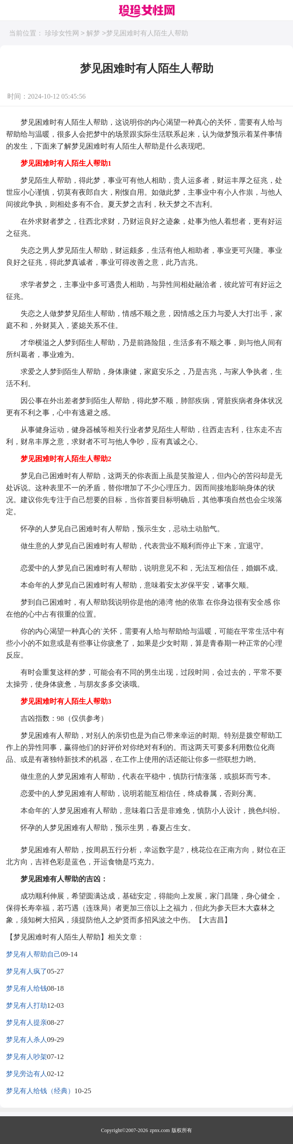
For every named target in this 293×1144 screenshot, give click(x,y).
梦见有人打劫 (26, 1005)
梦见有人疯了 (26, 971)
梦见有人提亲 (26, 1022)
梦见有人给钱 (26, 988)
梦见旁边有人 (26, 1073)
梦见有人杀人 (26, 1039)
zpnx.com (160, 1130)
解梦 (93, 33)
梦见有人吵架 (26, 1056)
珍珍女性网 (62, 33)
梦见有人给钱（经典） (40, 1090)
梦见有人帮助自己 (33, 954)
